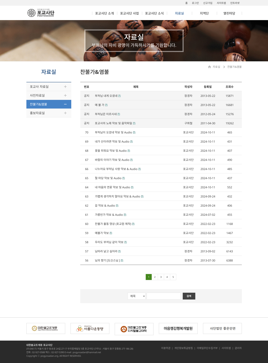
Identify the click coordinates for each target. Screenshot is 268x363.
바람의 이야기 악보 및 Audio (112, 159)
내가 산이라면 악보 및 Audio (112, 141)
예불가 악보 (102, 233)
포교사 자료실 (39, 86)
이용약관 (166, 348)
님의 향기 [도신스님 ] (107, 260)
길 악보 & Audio (105, 205)
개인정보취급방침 (183, 348)
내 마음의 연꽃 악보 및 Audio (112, 187)
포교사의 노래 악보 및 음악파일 (113, 123)
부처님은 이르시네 (106, 114)
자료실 (217, 66)
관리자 (238, 348)
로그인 (195, 3)
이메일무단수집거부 (207, 348)
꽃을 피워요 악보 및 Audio (111, 150)
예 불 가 (99, 105)
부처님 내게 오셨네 (106, 95)
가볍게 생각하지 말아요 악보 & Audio (117, 196)
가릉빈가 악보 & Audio (109, 214)
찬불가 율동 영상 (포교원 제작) (113, 223)
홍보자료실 (37, 113)
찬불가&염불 (38, 104)
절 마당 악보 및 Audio (108, 178)
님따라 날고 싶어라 (106, 251)
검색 (189, 296)
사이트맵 (221, 3)
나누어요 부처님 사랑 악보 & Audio (116, 169)
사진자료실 (37, 95)
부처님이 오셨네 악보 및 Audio (113, 132)
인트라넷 (235, 3)
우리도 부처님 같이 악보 (109, 242)
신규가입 (208, 3)
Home (210, 66)
